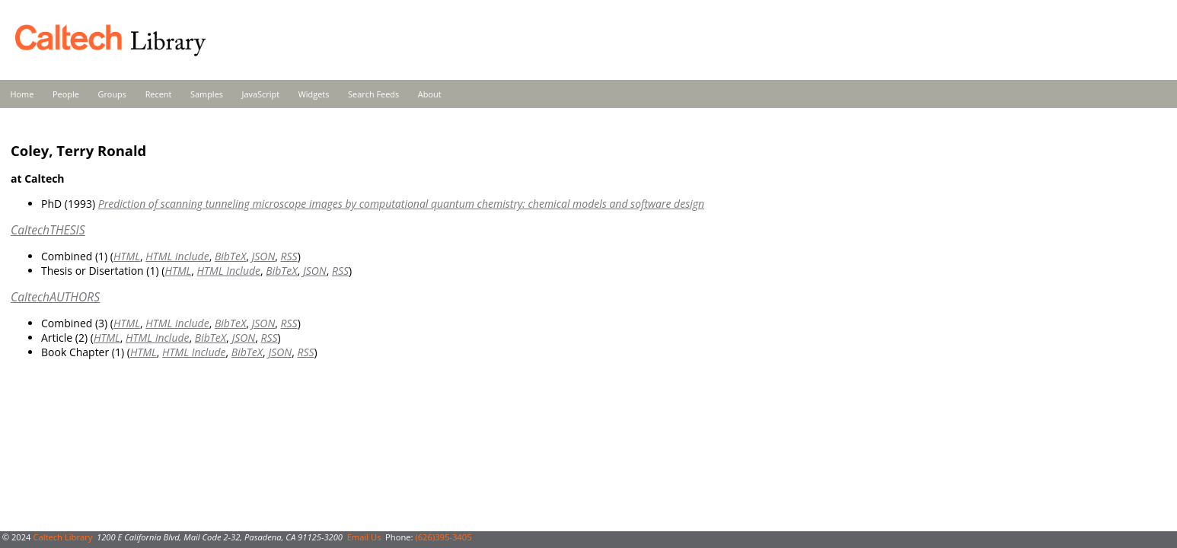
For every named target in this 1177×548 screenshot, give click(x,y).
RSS (289, 256)
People (66, 94)
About (430, 94)
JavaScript (260, 94)
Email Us (364, 537)
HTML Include (177, 256)
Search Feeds (373, 94)
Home (22, 94)
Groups (111, 94)
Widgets (314, 94)
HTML (126, 256)
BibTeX (230, 256)
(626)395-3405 (443, 537)
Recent (158, 94)
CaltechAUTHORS (55, 296)
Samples (206, 94)
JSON (263, 256)
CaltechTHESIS (48, 229)
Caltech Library (62, 537)
